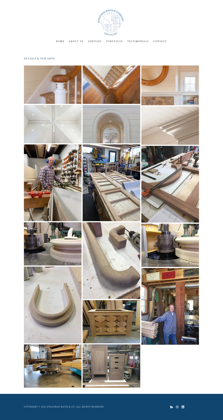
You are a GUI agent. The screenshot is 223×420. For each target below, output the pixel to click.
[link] (111, 22)
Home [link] (60, 41)
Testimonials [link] (138, 41)
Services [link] (95, 41)
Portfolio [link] (114, 41)
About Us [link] (76, 41)
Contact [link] (160, 41)
